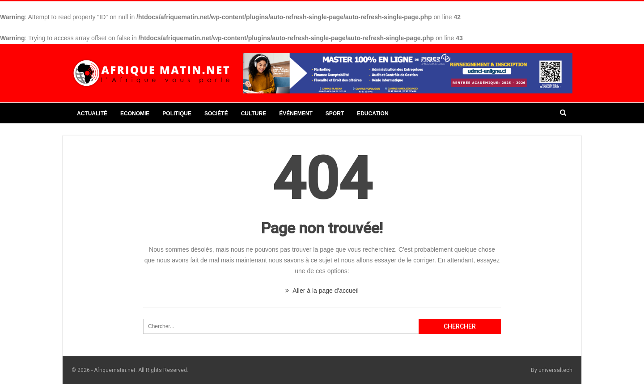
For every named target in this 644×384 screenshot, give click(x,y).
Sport (335, 113)
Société (216, 113)
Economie (134, 113)
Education (372, 113)
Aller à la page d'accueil (322, 290)
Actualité (92, 113)
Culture (253, 113)
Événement (296, 113)
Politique (176, 113)
